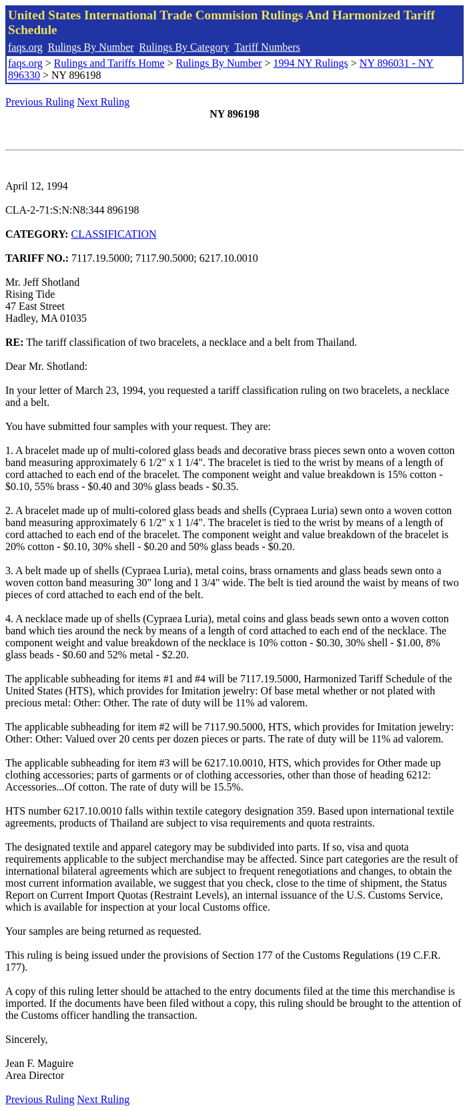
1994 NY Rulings (311, 63)
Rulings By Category (184, 47)
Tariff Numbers (267, 47)
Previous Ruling (40, 101)
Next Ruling (103, 101)
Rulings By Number (91, 47)
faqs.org (25, 47)
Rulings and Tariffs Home (109, 63)
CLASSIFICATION (114, 234)
